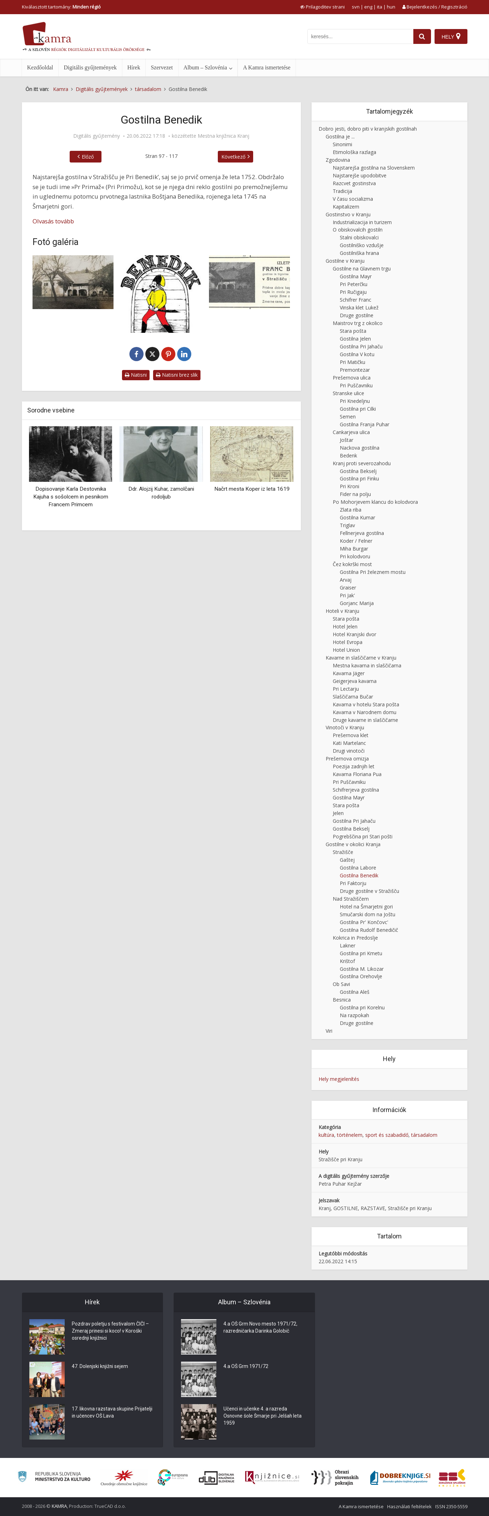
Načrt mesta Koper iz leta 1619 (252, 489)
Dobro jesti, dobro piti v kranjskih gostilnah (368, 128)
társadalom (424, 1135)
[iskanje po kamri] (360, 36)
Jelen (338, 813)
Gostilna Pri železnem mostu (373, 572)
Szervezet (162, 67)
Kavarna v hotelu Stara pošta (366, 704)
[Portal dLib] (216, 1478)
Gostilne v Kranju (345, 260)
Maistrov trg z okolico (358, 323)
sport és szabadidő (386, 1135)
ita (379, 7)
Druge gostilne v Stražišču (369, 891)
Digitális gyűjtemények (90, 67)
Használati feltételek (409, 1506)
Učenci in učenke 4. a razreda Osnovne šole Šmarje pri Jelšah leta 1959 (263, 1416)
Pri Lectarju (346, 688)
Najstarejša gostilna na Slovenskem (374, 167)
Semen (348, 416)
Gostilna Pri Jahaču (361, 346)
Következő (233, 156)
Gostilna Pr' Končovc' (364, 922)
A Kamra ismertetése (266, 67)
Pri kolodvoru (355, 556)
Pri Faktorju (353, 883)
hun (391, 7)
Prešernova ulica (352, 377)
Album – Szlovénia (205, 67)
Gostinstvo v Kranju (348, 214)
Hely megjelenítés (339, 1079)
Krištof (347, 961)
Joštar (346, 440)
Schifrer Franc (355, 299)
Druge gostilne (356, 315)
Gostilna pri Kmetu (361, 953)
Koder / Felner (356, 540)
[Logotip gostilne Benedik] (161, 294)
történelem (349, 1135)
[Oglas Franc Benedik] (249, 282)
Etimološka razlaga (354, 152)
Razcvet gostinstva (354, 183)
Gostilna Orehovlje (361, 976)
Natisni (136, 374)
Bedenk (348, 455)
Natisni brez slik (177, 374)
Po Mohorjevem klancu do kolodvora (375, 501)
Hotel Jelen (345, 626)
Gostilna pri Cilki (358, 408)
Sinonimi (342, 144)
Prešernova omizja (347, 758)
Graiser (348, 587)
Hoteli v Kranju (342, 611)
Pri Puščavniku (356, 385)
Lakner (347, 945)
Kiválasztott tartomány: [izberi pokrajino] (61, 7)
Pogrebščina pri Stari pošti (362, 836)
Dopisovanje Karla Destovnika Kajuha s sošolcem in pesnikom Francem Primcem (70, 496)
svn (356, 7)
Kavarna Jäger (349, 673)
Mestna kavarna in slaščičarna (367, 665)
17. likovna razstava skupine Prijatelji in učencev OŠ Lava (112, 1413)
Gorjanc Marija (357, 603)
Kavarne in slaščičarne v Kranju (361, 657)
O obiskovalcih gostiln (358, 229)
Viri (329, 1030)
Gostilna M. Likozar (362, 968)
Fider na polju (355, 494)
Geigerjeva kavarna (355, 681)
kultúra (326, 1135)
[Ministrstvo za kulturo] (54, 1477)
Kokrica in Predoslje (355, 937)
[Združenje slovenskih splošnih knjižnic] (272, 1478)
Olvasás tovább (53, 221)
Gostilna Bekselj (358, 471)
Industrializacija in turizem (362, 222)
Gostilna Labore (358, 867)
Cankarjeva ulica (351, 432)
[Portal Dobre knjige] (400, 1478)
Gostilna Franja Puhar (364, 424)
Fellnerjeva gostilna (362, 533)
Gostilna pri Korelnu (362, 1007)
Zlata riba (350, 509)
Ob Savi (341, 984)
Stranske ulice (348, 393)
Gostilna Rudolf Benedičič (369, 930)
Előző (88, 156)
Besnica (342, 999)
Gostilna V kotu (357, 354)
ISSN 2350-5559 (451, 1506)
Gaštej (347, 859)
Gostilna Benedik (359, 875)
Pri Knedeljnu (355, 401)
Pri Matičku (352, 362)
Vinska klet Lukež (359, 307)
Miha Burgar (354, 548)
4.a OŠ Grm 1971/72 (245, 1367)
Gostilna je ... (340, 136)
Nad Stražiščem (351, 898)
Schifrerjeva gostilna (356, 789)
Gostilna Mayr (356, 276)
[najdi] (422, 36)
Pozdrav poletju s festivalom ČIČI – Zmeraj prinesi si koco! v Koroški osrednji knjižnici (110, 1331)
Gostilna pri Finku (359, 478)
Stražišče (343, 852)
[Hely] (451, 36)
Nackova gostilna (359, 447)
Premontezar (355, 369)
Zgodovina (338, 159)
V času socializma (353, 198)
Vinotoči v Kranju (345, 727)
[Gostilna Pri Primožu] (73, 282)
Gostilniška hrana (359, 253)
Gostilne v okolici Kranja (353, 844)
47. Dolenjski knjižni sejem (100, 1367)
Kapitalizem (346, 206)
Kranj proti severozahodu (362, 463)
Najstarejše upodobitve (359, 175)
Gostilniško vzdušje (362, 245)
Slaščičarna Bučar (353, 696)
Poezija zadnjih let (353, 766)
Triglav (347, 525)
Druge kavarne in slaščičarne (365, 720)
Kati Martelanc (349, 743)
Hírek (133, 67)
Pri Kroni (349, 486)
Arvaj (345, 579)
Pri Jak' (347, 595)
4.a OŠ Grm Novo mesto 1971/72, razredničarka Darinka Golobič (260, 1328)
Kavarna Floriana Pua (357, 774)
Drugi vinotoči (349, 750)
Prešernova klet (350, 735)
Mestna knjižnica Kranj (223, 136)
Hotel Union (346, 649)
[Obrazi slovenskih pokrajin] (335, 1478)
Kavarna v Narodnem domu (364, 712)
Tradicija (342, 191)
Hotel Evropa (347, 642)
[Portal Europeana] (172, 1478)
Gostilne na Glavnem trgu (362, 268)
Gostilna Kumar (357, 517)
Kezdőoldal (40, 67)
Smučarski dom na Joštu (367, 914)
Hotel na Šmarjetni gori (366, 906)
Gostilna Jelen (355, 338)
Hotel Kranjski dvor (354, 634)
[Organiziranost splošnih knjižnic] (124, 1478)
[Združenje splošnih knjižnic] (452, 1478)
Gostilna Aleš (354, 991)
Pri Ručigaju (353, 292)
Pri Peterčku (353, 284)
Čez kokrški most (352, 564)
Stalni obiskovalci (359, 237)
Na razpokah (354, 1015)
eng (368, 7)
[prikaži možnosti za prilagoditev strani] (322, 7)
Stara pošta (353, 330)
